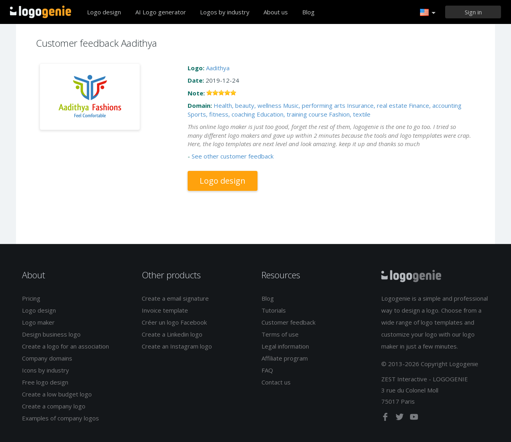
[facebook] (386, 418)
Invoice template (165, 310)
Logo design (104, 12)
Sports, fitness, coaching (221, 114)
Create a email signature (175, 298)
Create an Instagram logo (177, 346)
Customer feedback (288, 322)
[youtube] (414, 418)
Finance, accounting (435, 105)
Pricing (31, 298)
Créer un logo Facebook (174, 322)
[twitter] (400, 418)
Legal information (285, 346)
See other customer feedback (232, 156)
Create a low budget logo (57, 394)
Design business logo (51, 334)
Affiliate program (284, 358)
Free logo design (45, 382)
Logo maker (38, 322)
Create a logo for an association (65, 346)
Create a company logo (53, 406)
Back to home (40, 12)
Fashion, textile (349, 114)
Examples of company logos (60, 418)
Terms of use (280, 334)
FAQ (267, 370)
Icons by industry (45, 370)
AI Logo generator (160, 12)
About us (275, 12)
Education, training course (292, 114)
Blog (308, 12)
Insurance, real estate (377, 105)
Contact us (276, 382)
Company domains (47, 358)
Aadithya (218, 68)
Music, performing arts (314, 105)
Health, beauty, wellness (247, 105)
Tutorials (273, 310)
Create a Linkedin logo (172, 334)
